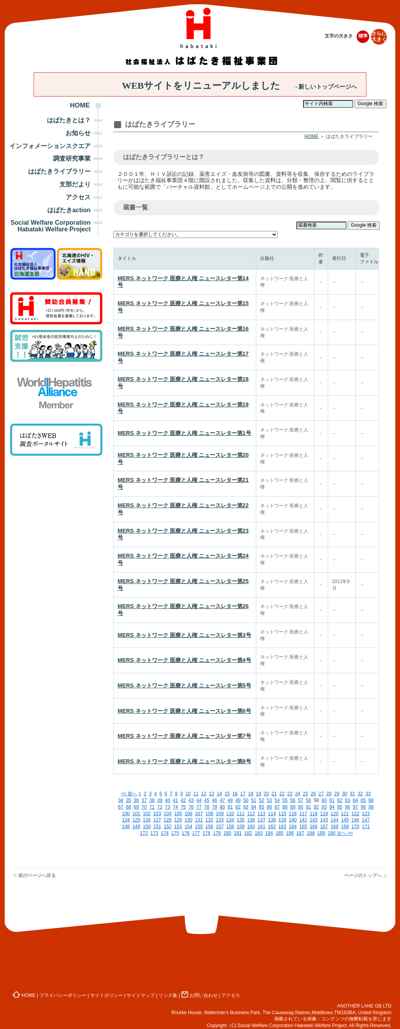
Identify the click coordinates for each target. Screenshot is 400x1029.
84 (253, 807)
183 (258, 833)
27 (320, 793)
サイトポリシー (106, 995)
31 (352, 793)
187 (300, 833)
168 (334, 826)
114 (272, 813)
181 (238, 833)
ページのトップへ (363, 875)
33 (367, 793)
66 (370, 800)
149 (136, 826)
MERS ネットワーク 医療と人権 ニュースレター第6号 (184, 711)
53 (269, 800)
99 (370, 807)
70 (143, 807)
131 (199, 820)
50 (245, 800)
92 (316, 807)
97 (355, 807)
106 (188, 813)
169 (345, 826)
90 (300, 807)
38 (151, 800)
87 (277, 807)
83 (245, 807)
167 (324, 826)
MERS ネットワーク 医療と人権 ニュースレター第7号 (184, 736)
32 (359, 793)
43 (190, 800)
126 (147, 820)
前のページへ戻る (37, 875)
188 (311, 833)
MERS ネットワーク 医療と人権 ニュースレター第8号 (184, 761)
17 (242, 793)
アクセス (78, 197)
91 (308, 807)
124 (126, 820)
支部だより (75, 184)
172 (144, 833)
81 (230, 807)
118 (314, 813)
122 (355, 813)
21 (274, 793)
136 (251, 820)
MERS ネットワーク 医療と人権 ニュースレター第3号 (184, 635)
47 (222, 800)
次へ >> (345, 833)
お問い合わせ (199, 995)
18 (250, 793)
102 (147, 813)
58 (308, 800)
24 (297, 793)
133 (220, 820)
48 (230, 800)
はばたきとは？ (69, 120)
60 (324, 800)
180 (227, 833)
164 (292, 826)
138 (272, 820)
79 (214, 807)
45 (206, 800)
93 (324, 807)
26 (313, 793)
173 (154, 833)
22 (281, 793)
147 (366, 820)
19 (258, 793)
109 (220, 813)
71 (151, 807)
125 (136, 820)
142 (314, 820)
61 (331, 800)
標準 (363, 36)
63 (347, 800)
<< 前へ (129, 793)
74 (175, 807)
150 (147, 826)
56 (292, 800)
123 (366, 813)
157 (220, 826)
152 (167, 826)
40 (167, 800)
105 (178, 813)
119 (324, 813)
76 (190, 807)
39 (159, 800)
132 (209, 820)
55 (285, 800)
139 (282, 820)
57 (300, 800)
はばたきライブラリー (59, 171)
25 (305, 793)
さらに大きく (379, 36)
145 (345, 820)
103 (157, 813)
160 (251, 826)
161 (261, 826)
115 (282, 813)
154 (188, 826)
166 (314, 826)
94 (331, 807)
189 (321, 833)
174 (165, 833)
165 (303, 826)
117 (303, 813)
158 (230, 826)
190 (332, 833)
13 (211, 793)
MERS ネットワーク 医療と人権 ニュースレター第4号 (184, 660)
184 (269, 833)
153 (178, 826)
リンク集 (168, 995)
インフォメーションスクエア (50, 146)
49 (238, 800)
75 (183, 807)
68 (128, 807)
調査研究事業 (72, 158)
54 (277, 800)
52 (261, 800)
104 (167, 813)
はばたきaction (69, 210)
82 (238, 807)
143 (324, 820)
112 (251, 813)
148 (126, 826)
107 (199, 813)
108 (209, 813)
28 (328, 793)
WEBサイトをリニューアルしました (239, 86)
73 (167, 807)
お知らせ (78, 133)
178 (207, 833)
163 (282, 826)
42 (183, 800)
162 (272, 826)
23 (289, 793)
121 (345, 813)
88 (285, 807)
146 (355, 820)
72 (159, 807)
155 (199, 826)
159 (241, 826)
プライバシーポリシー (62, 995)
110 (230, 813)
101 (136, 813)
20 (266, 793)
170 (355, 826)
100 (126, 813)
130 (188, 820)
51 (253, 800)
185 (279, 833)
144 (334, 820)
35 (128, 800)
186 (290, 833)
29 (336, 793)
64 (355, 800)
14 (219, 793)
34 (120, 800)
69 (136, 807)
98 (363, 807)
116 (292, 813)
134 (230, 820)
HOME (80, 105)
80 (222, 807)
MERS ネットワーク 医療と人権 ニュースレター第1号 (184, 433)
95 (339, 807)
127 (157, 820)
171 (366, 826)
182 (248, 833)
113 (261, 813)
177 (196, 833)
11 (195, 793)
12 (203, 793)
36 (136, 800)
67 (120, 807)
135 (241, 820)
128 (167, 820)
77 (198, 807)
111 (241, 813)
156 (209, 826)
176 (185, 833)
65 (363, 800)
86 (269, 807)
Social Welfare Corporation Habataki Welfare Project (51, 226)
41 (175, 800)
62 (339, 800)
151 (157, 826)
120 (334, 813)
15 (227, 793)
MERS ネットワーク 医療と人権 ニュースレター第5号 (184, 685)
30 (344, 793)
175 (175, 833)
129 (178, 820)
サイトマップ (141, 995)
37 (143, 800)
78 (206, 807)
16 (235, 793)
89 (292, 807)
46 (214, 800)
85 (261, 807)
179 (217, 833)
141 (303, 820)
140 (292, 820)
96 (347, 807)
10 (188, 793)
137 (261, 820)
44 (198, 800)
